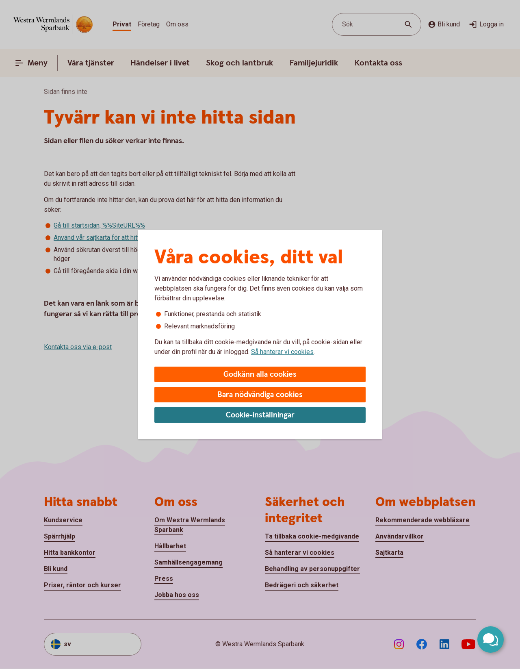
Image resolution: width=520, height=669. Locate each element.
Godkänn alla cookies (260, 374)
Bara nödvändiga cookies (260, 395)
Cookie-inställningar (260, 415)
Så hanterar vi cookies (282, 352)
